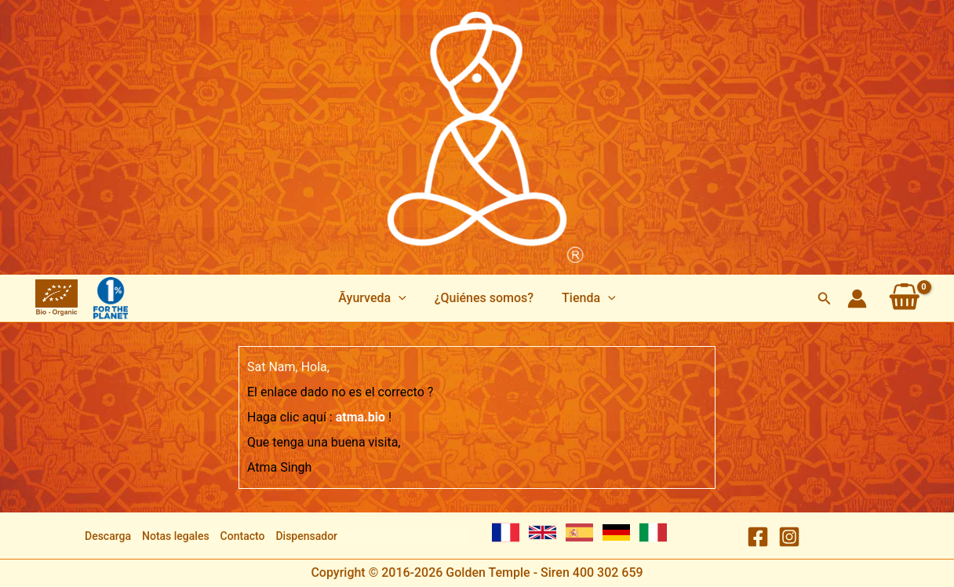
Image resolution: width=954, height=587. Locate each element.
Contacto (242, 536)
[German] (616, 532)
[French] (505, 532)
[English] (542, 532)
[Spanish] (579, 532)
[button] (375, 298)
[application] (402, 298)
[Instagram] (789, 537)
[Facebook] (758, 537)
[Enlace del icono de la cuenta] (857, 298)
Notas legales (175, 536)
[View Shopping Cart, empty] (905, 298)
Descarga (108, 536)
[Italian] (653, 532)
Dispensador (306, 536)
